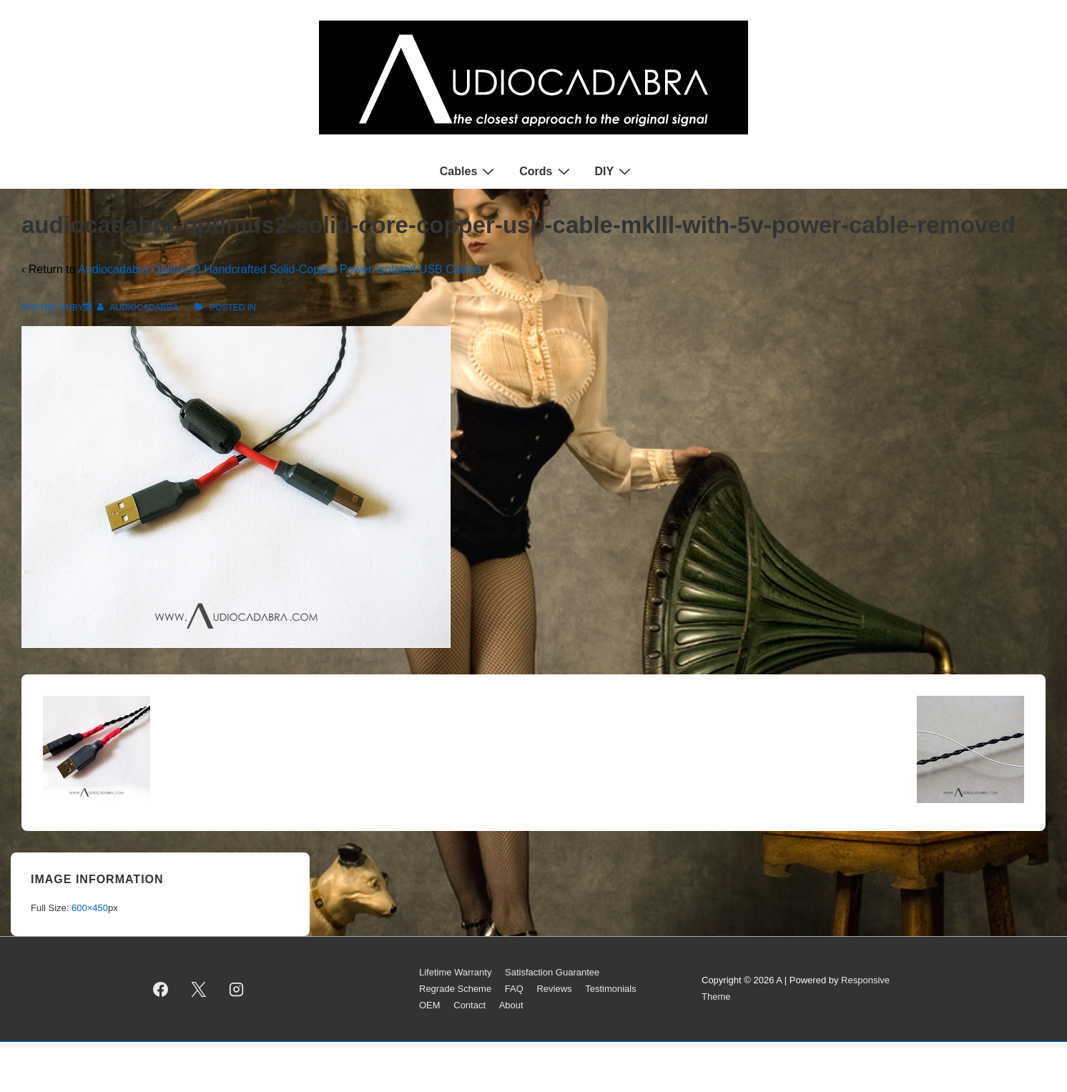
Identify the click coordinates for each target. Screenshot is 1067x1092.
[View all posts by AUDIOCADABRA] (138, 307)
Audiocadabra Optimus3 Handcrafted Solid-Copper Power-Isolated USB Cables (279, 269)
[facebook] (160, 989)
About (511, 1005)
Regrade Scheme (455, 988)
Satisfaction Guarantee (552, 972)
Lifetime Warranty (455, 972)
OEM (430, 1005)
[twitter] (198, 989)
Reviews (553, 988)
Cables (469, 171)
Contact (469, 1005)
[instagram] (236, 989)
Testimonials (610, 988)
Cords (546, 171)
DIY (615, 171)
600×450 (90, 907)
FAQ (514, 988)
